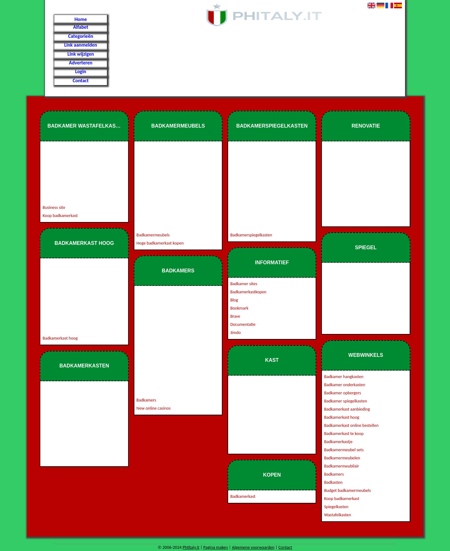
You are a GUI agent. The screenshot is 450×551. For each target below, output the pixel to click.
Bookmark (239, 308)
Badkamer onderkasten (344, 384)
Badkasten (333, 482)
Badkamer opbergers (342, 393)
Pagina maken (215, 547)
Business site (53, 207)
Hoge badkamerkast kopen (160, 243)
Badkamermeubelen (342, 458)
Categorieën (80, 36)
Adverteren (80, 63)
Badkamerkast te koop (343, 433)
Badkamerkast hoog (60, 338)
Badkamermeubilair (341, 466)
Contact (81, 80)
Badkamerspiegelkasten (251, 235)
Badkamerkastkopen (248, 292)
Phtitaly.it (190, 547)
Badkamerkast (242, 496)
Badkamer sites (243, 283)
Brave (235, 316)
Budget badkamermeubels (347, 490)
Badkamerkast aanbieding (347, 409)
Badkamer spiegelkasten (345, 401)
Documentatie (243, 324)
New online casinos (154, 408)
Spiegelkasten (336, 506)
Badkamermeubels (153, 235)
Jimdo (235, 332)
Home (80, 19)
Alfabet (80, 27)
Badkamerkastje (338, 441)
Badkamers (146, 400)
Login (80, 71)
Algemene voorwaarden (253, 547)
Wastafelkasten (337, 515)
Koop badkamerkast (60, 215)
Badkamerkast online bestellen (351, 425)
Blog (234, 300)
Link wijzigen (81, 54)
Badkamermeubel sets (343, 449)
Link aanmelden (80, 45)
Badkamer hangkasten (343, 376)
